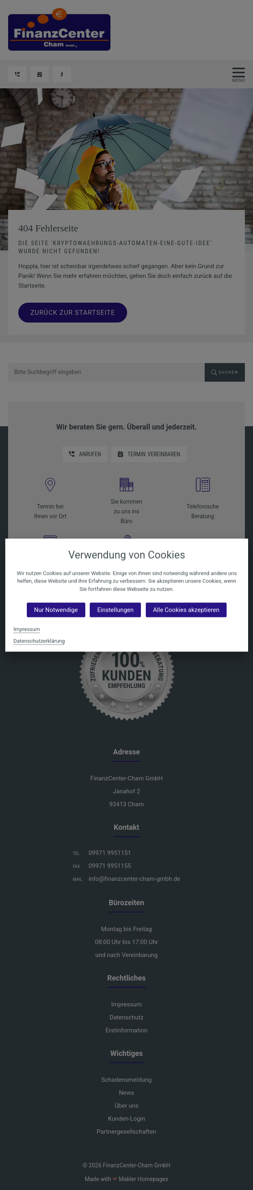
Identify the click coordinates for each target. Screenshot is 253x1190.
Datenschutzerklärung (39, 641)
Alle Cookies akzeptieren (186, 609)
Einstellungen (115, 609)
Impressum (26, 629)
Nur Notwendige (56, 609)
